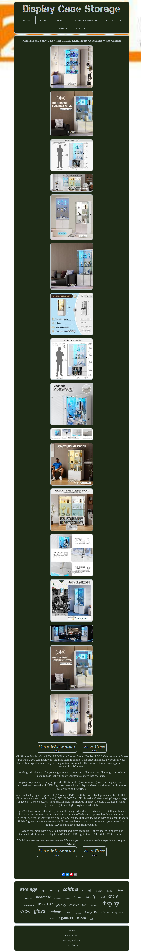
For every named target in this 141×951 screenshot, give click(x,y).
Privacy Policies (71, 940)
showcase (43, 897)
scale (52, 918)
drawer (68, 912)
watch (45, 904)
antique (55, 912)
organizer (65, 917)
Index (71, 930)
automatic (29, 905)
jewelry (61, 905)
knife (84, 905)
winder (99, 890)
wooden (57, 898)
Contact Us (71, 935)
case (25, 911)
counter (74, 905)
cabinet (70, 889)
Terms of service (71, 945)
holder (78, 897)
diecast (110, 891)
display (110, 903)
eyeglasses (117, 912)
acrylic (91, 911)
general (78, 913)
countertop (94, 905)
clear (120, 890)
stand (102, 897)
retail (91, 919)
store (113, 896)
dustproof (28, 898)
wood (81, 917)
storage (28, 889)
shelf (90, 896)
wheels (67, 898)
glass (39, 911)
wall (43, 890)
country (54, 890)
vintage (87, 890)
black (104, 912)
